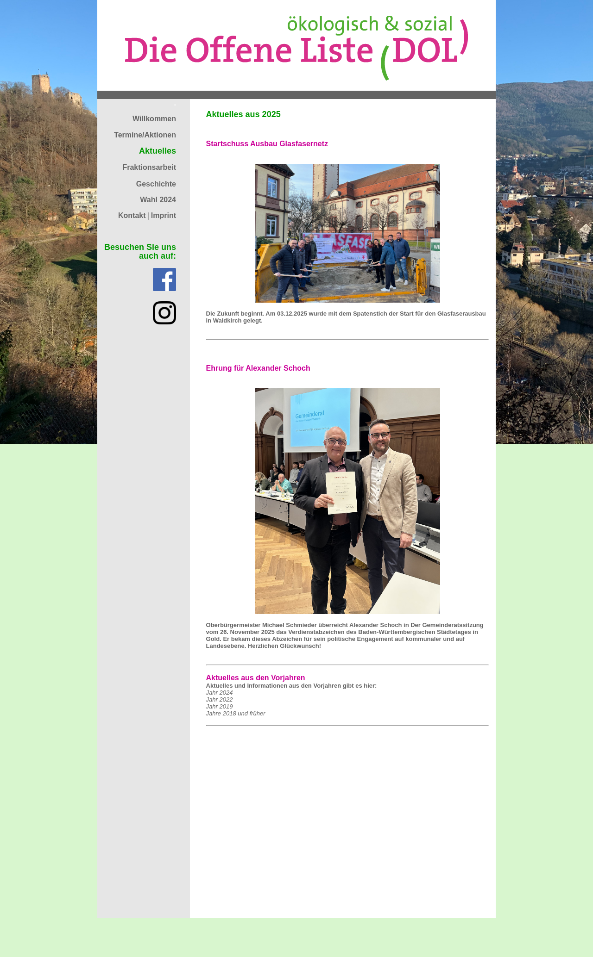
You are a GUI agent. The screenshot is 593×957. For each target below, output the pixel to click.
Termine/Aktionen (145, 135)
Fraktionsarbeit (149, 167)
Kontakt (132, 215)
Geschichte (156, 184)
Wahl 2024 (158, 200)
